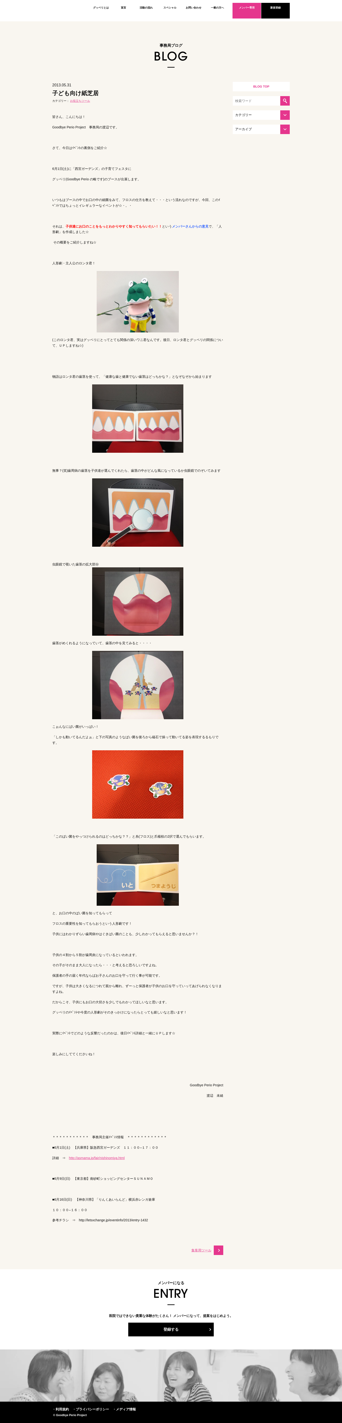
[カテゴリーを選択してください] (261, 115)
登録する (171, 1329)
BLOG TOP (261, 86)
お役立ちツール (80, 101)
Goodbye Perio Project (67, 11)
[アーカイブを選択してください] (261, 129)
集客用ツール (201, 1250)
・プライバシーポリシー (90, 1409)
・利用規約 (60, 1409)
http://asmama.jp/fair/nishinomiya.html (97, 1158)
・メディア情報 (124, 1409)
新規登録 (275, 7)
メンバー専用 (247, 7)
